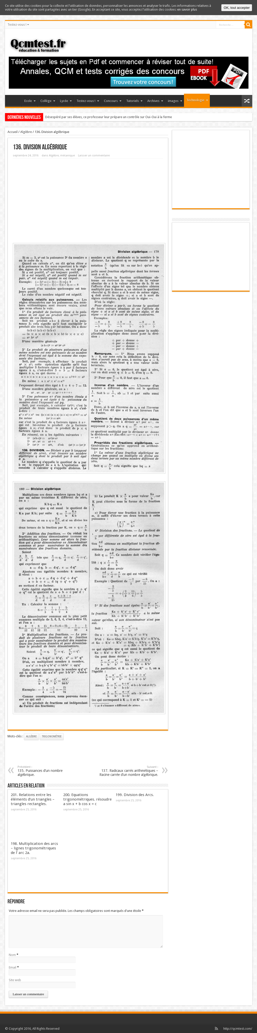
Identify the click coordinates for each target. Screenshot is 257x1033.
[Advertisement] (88, 199)
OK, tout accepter (237, 8)
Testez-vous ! (18, 24)
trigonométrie (51, 736)
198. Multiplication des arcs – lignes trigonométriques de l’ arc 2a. (34, 848)
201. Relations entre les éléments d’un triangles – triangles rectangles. (32, 799)
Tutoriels (134, 101)
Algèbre (26, 132)
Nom (12, 955)
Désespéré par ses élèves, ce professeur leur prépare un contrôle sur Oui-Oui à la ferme (108, 117)
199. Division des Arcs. (135, 795)
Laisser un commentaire (94, 155)
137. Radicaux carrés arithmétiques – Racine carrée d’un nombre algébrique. (127, 771)
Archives (155, 101)
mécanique (67, 155)
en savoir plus (187, 9)
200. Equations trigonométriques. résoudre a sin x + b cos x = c (87, 799)
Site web (15, 980)
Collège (47, 101)
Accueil (14, 101)
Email (12, 967)
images (175, 101)
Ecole (30, 101)
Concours (112, 101)
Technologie (197, 100)
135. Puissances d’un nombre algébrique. (48, 771)
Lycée (66, 101)
